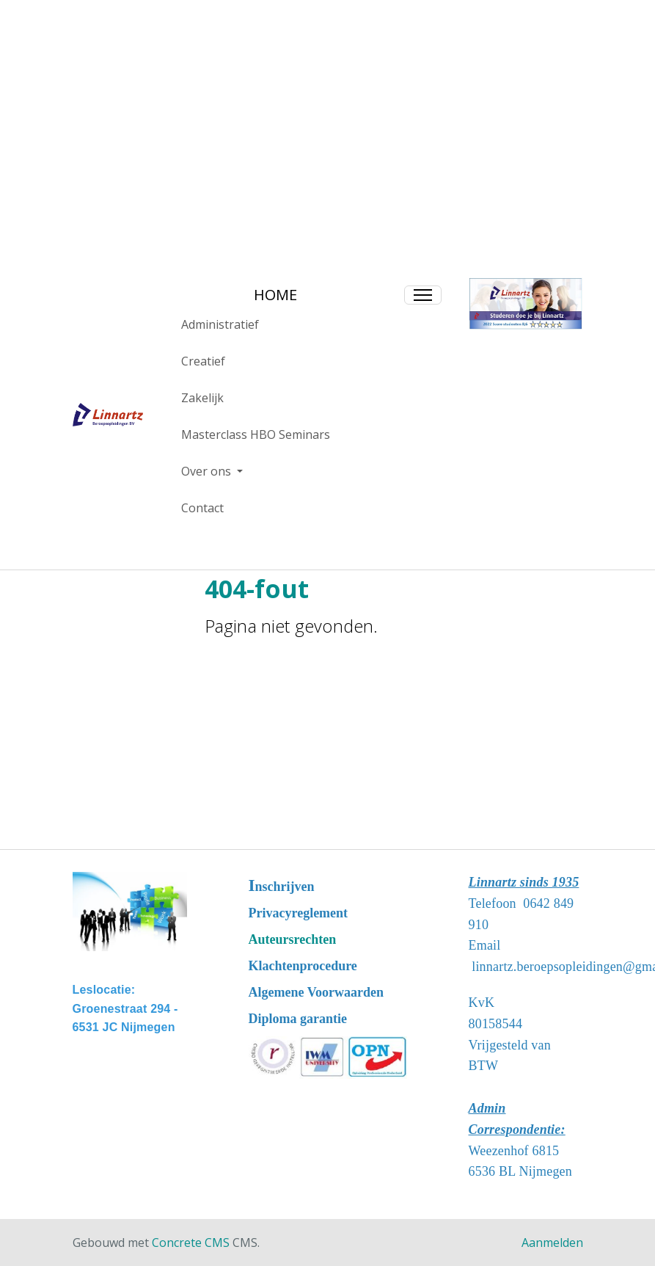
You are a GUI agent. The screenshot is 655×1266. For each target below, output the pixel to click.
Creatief (203, 361)
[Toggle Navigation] (423, 295)
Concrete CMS (191, 1242)
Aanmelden (552, 1242)
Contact (202, 508)
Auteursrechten (293, 939)
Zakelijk (202, 398)
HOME (275, 295)
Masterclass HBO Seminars (255, 434)
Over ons (207, 471)
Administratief (220, 324)
